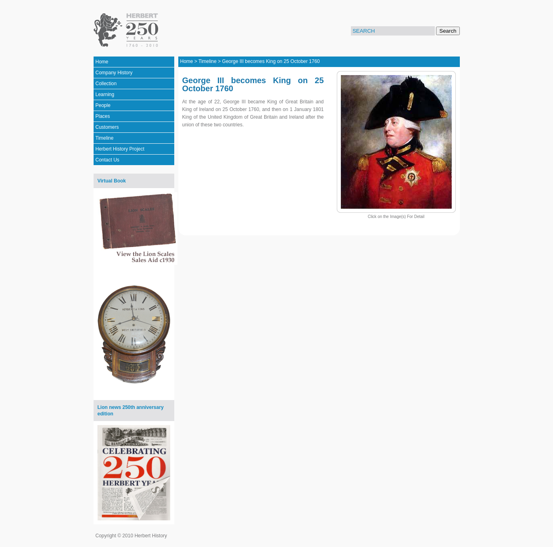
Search (447, 31)
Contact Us (107, 160)
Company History (114, 72)
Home (102, 62)
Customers (107, 127)
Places (103, 116)
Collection (106, 83)
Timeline (105, 138)
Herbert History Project (120, 149)
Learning (105, 94)
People (103, 105)
